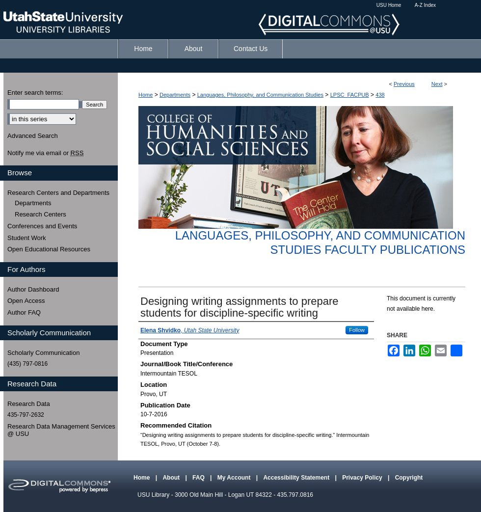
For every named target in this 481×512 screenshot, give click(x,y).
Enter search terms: (35, 92)
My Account (234, 477)
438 (379, 95)
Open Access (26, 300)
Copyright (409, 477)
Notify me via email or (45, 153)
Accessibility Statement (297, 477)
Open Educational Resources (48, 249)
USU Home (388, 5)
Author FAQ (24, 312)
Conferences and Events (42, 226)
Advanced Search (32, 135)
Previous (404, 84)
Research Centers (40, 214)
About (171, 477)
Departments (175, 95)
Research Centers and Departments (58, 192)
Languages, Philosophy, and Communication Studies (260, 95)
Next (437, 84)
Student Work (26, 238)
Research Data (28, 403)
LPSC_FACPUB (349, 95)
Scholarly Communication (43, 352)
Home (145, 95)
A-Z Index (425, 5)
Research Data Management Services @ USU (61, 430)
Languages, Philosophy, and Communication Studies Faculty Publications (320, 242)
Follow (357, 330)
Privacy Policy (363, 477)
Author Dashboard (33, 289)
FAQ (199, 477)
